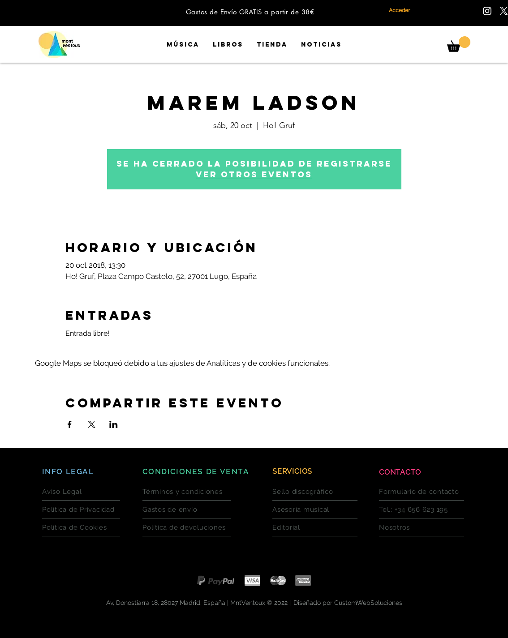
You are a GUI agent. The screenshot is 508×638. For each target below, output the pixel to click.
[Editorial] (314, 527)
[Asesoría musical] (314, 509)
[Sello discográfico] (314, 492)
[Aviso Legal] (81, 492)
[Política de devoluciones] (186, 527)
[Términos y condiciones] (186, 492)
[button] (458, 44)
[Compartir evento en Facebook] (69, 424)
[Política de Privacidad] (81, 509)
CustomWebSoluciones (368, 602)
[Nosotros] (421, 527)
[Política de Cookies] (81, 527)
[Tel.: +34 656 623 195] (421, 509)
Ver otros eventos (254, 174)
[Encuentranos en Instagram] (487, 11)
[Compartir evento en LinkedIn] (113, 424)
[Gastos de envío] (186, 509)
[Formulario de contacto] (421, 492)
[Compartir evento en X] (91, 424)
